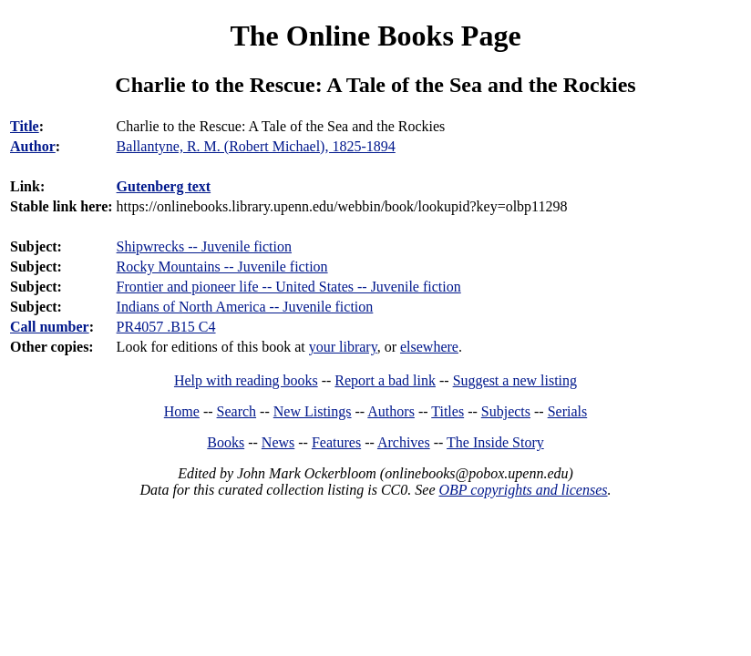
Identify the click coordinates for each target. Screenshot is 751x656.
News (278, 442)
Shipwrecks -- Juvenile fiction (204, 246)
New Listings (312, 411)
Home (182, 411)
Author (33, 146)
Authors (391, 411)
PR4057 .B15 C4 (166, 326)
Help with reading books (246, 380)
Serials (568, 411)
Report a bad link (385, 380)
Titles (447, 411)
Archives (403, 442)
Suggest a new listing (515, 380)
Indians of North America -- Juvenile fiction (245, 306)
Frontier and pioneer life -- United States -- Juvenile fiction (289, 286)
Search (237, 411)
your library (343, 346)
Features (336, 442)
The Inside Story (495, 442)
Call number (49, 326)
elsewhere (429, 346)
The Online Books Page (375, 35)
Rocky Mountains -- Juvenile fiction (222, 266)
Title (24, 126)
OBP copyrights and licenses (522, 489)
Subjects (505, 411)
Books (225, 442)
